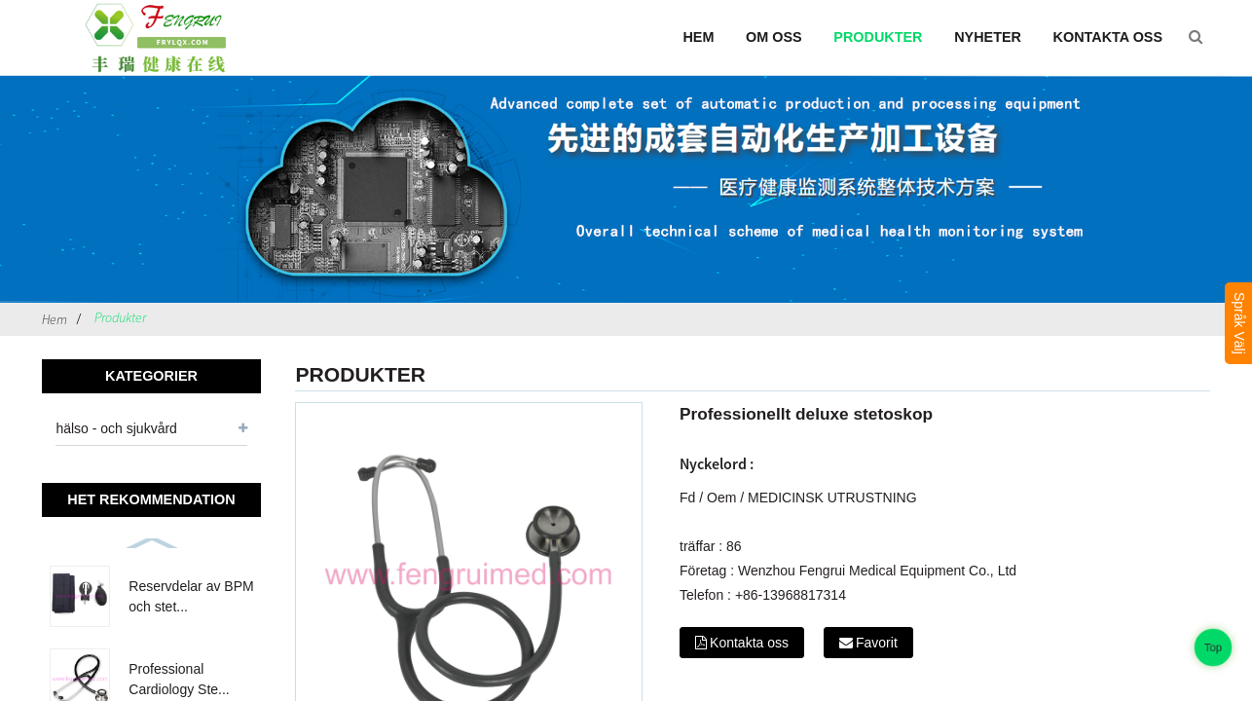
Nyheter (987, 37)
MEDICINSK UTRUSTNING (832, 497)
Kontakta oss (1107, 37)
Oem (721, 497)
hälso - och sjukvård (116, 428)
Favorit (877, 642)
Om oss (774, 37)
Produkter (877, 37)
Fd (687, 497)
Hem (698, 37)
